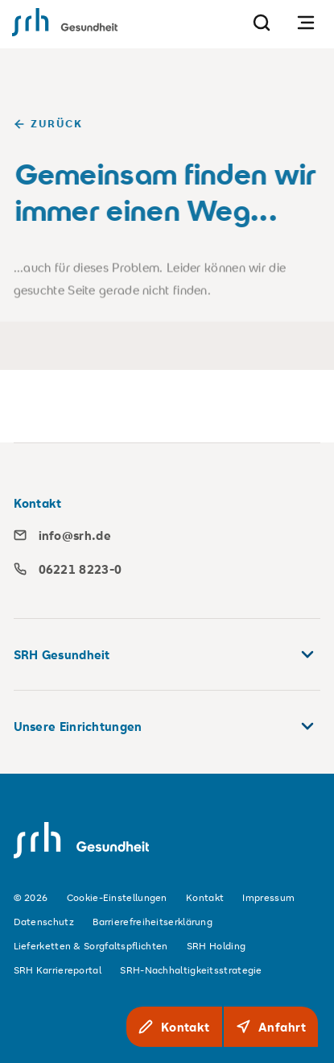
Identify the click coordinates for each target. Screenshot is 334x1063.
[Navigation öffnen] (306, 22)
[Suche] (261, 22)
